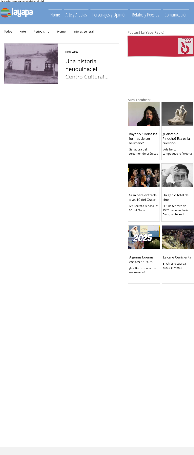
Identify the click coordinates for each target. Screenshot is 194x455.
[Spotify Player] (153, 46)
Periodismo (41, 31)
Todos (8, 31)
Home (61, 31)
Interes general (83, 31)
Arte (23, 31)
